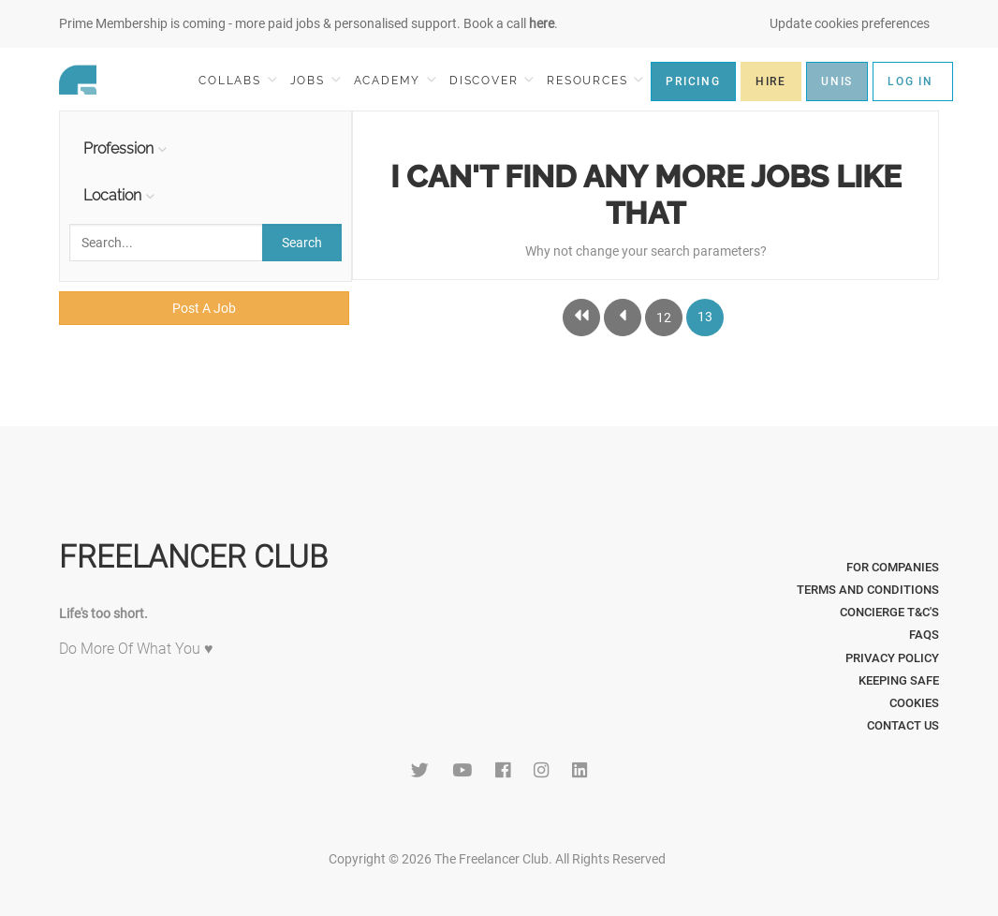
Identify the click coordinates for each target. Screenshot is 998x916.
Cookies (914, 703)
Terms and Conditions (868, 590)
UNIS (837, 81)
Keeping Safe (899, 680)
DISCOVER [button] (491, 80)
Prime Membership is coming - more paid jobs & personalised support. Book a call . (308, 23)
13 (704, 316)
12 (663, 317)
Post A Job (204, 308)
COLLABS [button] (237, 80)
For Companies (892, 567)
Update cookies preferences (850, 23)
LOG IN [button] (910, 81)
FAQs (924, 635)
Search (302, 242)
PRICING (693, 81)
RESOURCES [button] (595, 80)
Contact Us (903, 725)
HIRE (771, 81)
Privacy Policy (892, 658)
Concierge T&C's (889, 612)
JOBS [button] (315, 80)
